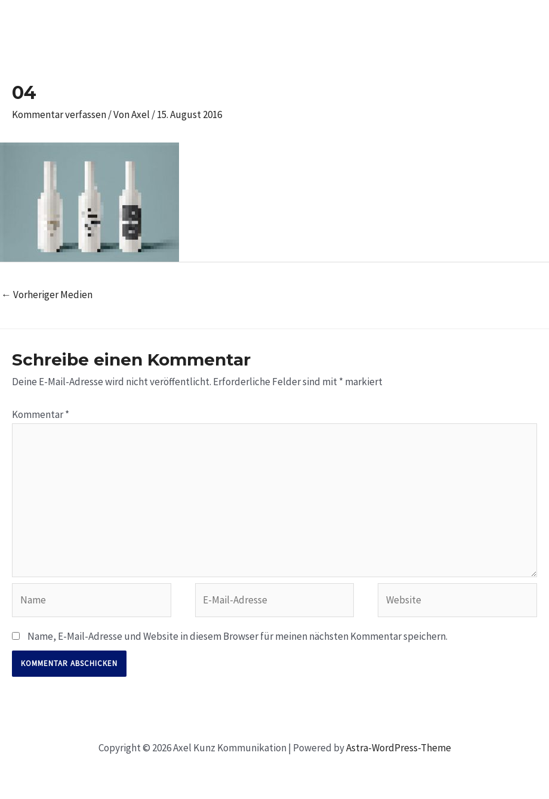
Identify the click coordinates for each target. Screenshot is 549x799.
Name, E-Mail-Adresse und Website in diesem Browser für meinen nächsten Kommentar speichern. (237, 636)
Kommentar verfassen (59, 114)
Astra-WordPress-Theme (398, 747)
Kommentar (40, 414)
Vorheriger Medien (46, 294)
